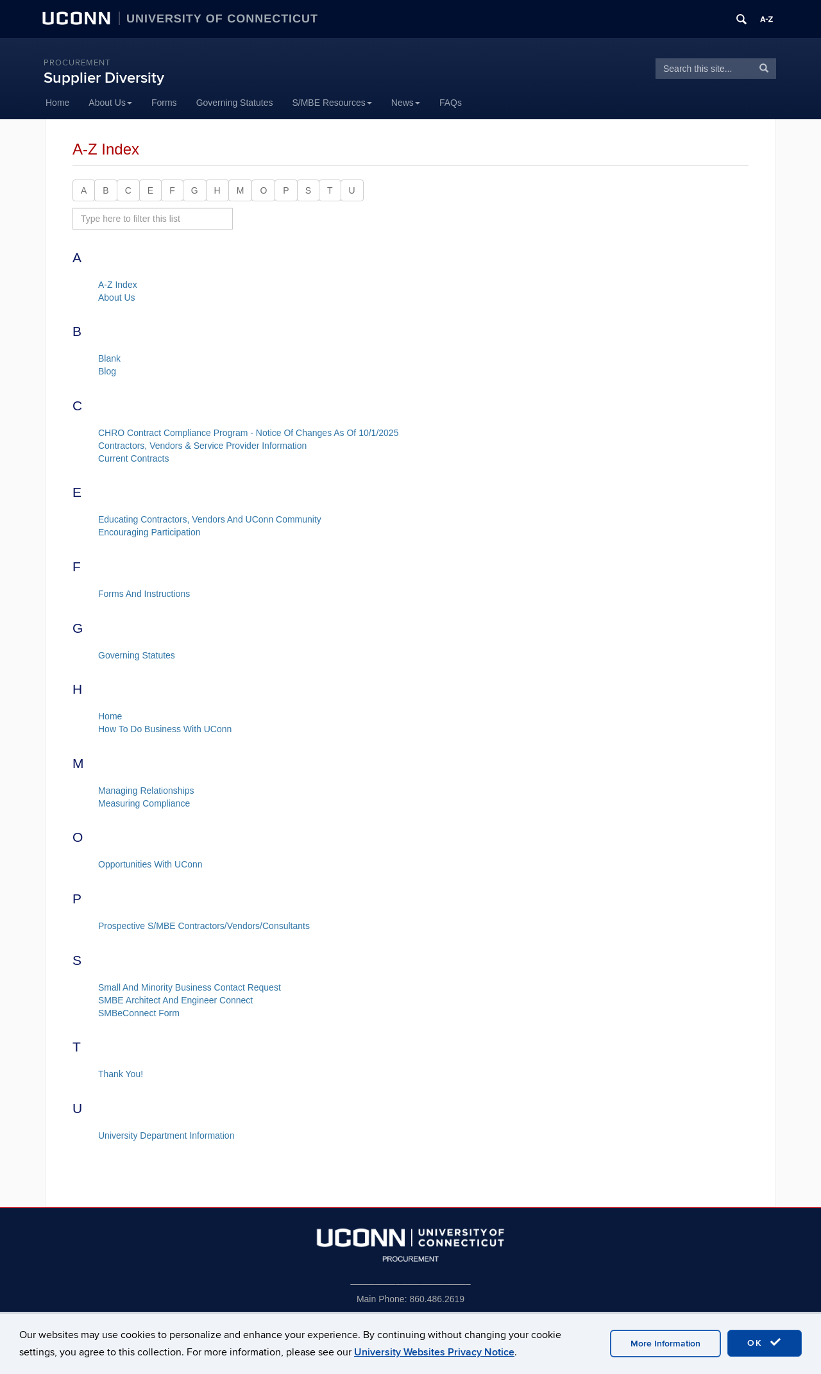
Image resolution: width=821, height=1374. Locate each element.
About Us (110, 102)
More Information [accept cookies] (665, 1343)
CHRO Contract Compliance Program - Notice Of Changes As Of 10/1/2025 (248, 433)
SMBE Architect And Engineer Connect (175, 1000)
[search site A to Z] (152, 219)
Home (57, 102)
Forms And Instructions (144, 594)
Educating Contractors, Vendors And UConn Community (209, 519)
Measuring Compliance (144, 803)
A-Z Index (117, 285)
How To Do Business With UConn (165, 729)
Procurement (77, 63)
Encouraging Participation (149, 532)
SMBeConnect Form (139, 1013)
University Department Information (166, 1135)
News (405, 102)
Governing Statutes (234, 102)
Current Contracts (133, 458)
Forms (164, 102)
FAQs (450, 102)
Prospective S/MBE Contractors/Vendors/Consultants (204, 926)
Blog (107, 371)
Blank (109, 358)
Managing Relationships (146, 790)
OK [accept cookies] (764, 1342)
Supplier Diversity (104, 78)
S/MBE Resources (331, 102)
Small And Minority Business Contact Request (189, 987)
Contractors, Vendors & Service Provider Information (202, 445)
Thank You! (120, 1074)
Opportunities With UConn (150, 864)
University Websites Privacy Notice (434, 1352)
